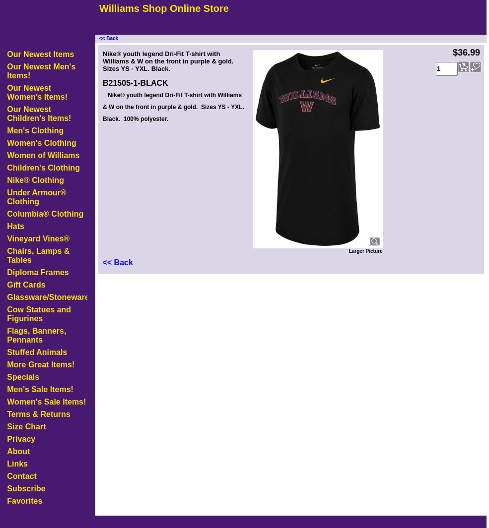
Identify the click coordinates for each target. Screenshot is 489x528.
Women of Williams (43, 155)
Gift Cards (26, 285)
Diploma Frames (38, 272)
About (18, 451)
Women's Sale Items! (46, 402)
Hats (15, 226)
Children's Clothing (43, 168)
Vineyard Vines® (38, 239)
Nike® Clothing (35, 180)
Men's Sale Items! (40, 389)
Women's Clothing (41, 143)
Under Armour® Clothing (37, 197)
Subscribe (26, 488)
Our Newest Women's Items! (37, 92)
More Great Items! (40, 364)
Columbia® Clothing (45, 214)
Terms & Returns (38, 414)
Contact (22, 476)
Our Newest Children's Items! (39, 113)
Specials (23, 377)
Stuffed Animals (37, 352)
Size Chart (26, 426)
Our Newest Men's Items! (41, 71)
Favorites (24, 501)
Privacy (21, 439)
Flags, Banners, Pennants (36, 335)
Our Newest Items (40, 54)
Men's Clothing (35, 130)
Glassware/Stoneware (47, 297)
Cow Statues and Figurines (39, 314)
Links (17, 464)
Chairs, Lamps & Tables (38, 255)
